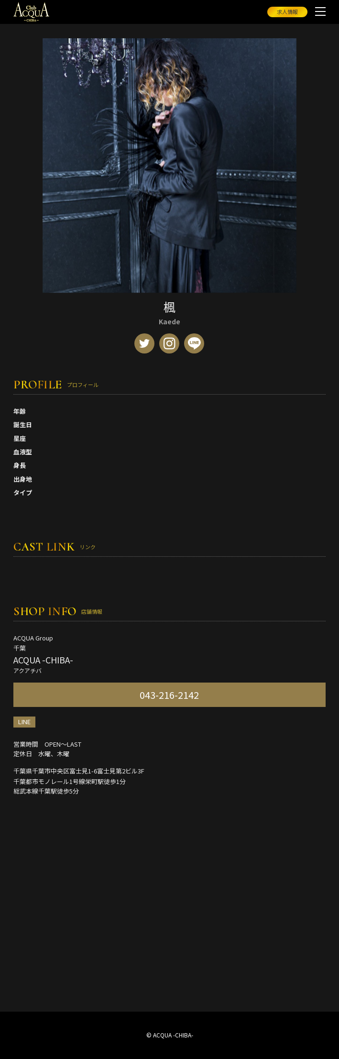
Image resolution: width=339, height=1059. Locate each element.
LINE (24, 721)
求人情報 (287, 11)
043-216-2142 (169, 695)
